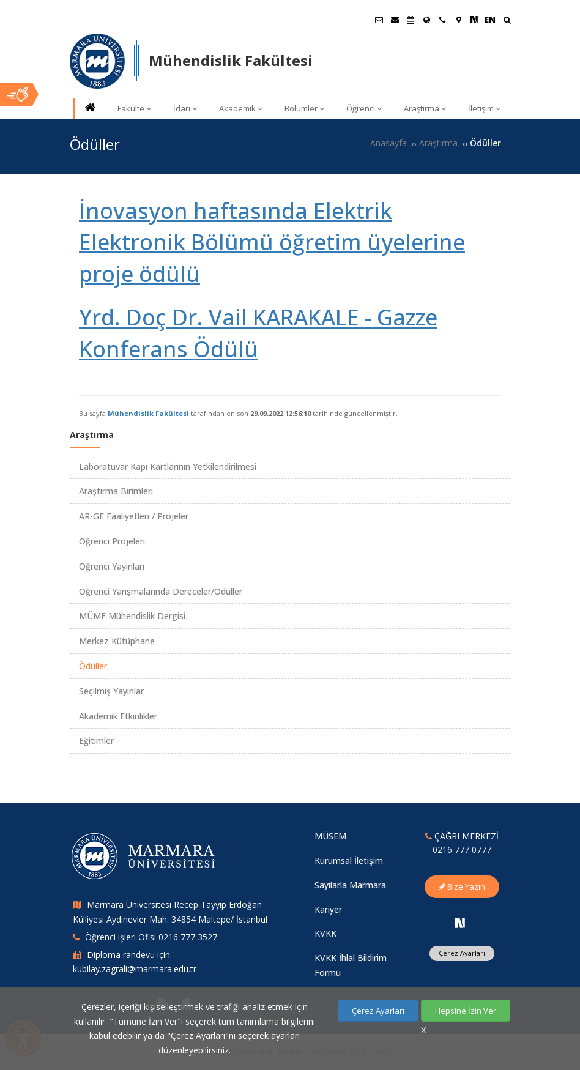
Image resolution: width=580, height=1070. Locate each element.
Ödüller (93, 666)
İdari (185, 108)
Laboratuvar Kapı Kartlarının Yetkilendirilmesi (167, 466)
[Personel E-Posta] (395, 19)
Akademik (240, 108)
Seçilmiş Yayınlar (111, 691)
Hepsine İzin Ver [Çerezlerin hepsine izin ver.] (465, 1010)
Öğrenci (364, 108)
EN (490, 19)
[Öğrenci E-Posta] (379, 19)
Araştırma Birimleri (116, 491)
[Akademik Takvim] (410, 19)
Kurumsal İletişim (348, 860)
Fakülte (134, 108)
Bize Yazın (462, 886)
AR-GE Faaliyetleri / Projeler (133, 516)
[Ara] (506, 21)
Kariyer (328, 909)
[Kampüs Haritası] (458, 19)
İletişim (484, 108)
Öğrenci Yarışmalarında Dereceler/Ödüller (160, 591)
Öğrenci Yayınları (111, 566)
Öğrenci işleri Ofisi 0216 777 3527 (151, 937)
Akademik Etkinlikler (118, 716)
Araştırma (425, 108)
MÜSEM (330, 836)
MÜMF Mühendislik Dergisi (132, 616)
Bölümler (304, 108)
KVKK (325, 933)
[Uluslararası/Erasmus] (426, 19)
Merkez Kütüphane (117, 641)
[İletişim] (442, 19)
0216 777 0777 (462, 849)
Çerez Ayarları (462, 952)
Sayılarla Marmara (350, 885)
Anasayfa (388, 143)
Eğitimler (96, 740)
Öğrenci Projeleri (112, 541)
